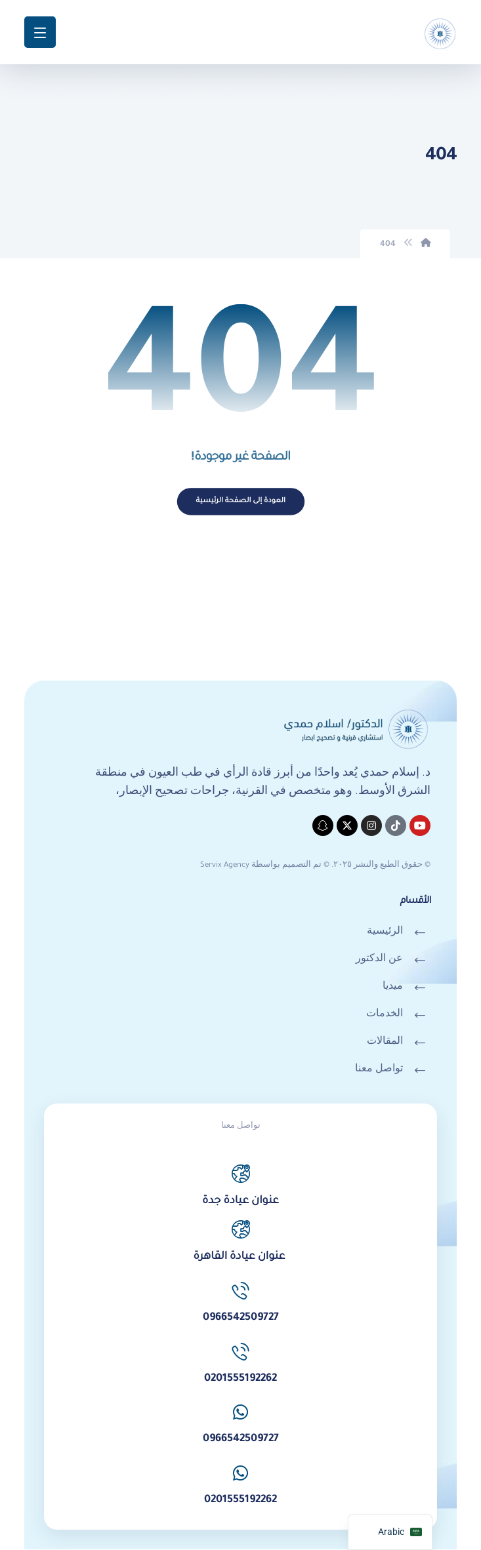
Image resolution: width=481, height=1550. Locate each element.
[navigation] (390, 1532)
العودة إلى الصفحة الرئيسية (240, 502)
